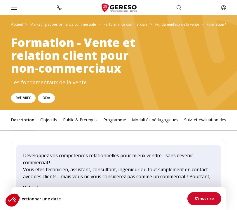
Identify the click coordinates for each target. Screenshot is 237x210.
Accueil (17, 24)
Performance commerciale (126, 24)
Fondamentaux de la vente (177, 24)
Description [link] (22, 120)
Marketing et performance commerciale (63, 24)
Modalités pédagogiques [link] (155, 120)
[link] (204, 198)
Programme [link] (114, 120)
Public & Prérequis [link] (80, 120)
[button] (12, 200)
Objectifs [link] (48, 120)
